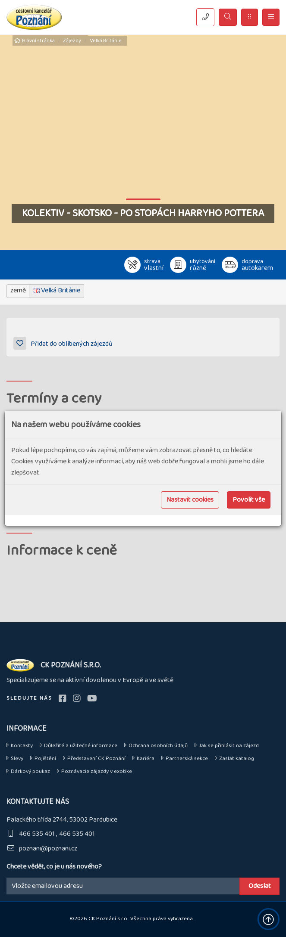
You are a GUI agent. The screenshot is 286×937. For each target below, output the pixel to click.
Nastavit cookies (190, 499)
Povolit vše (249, 499)
